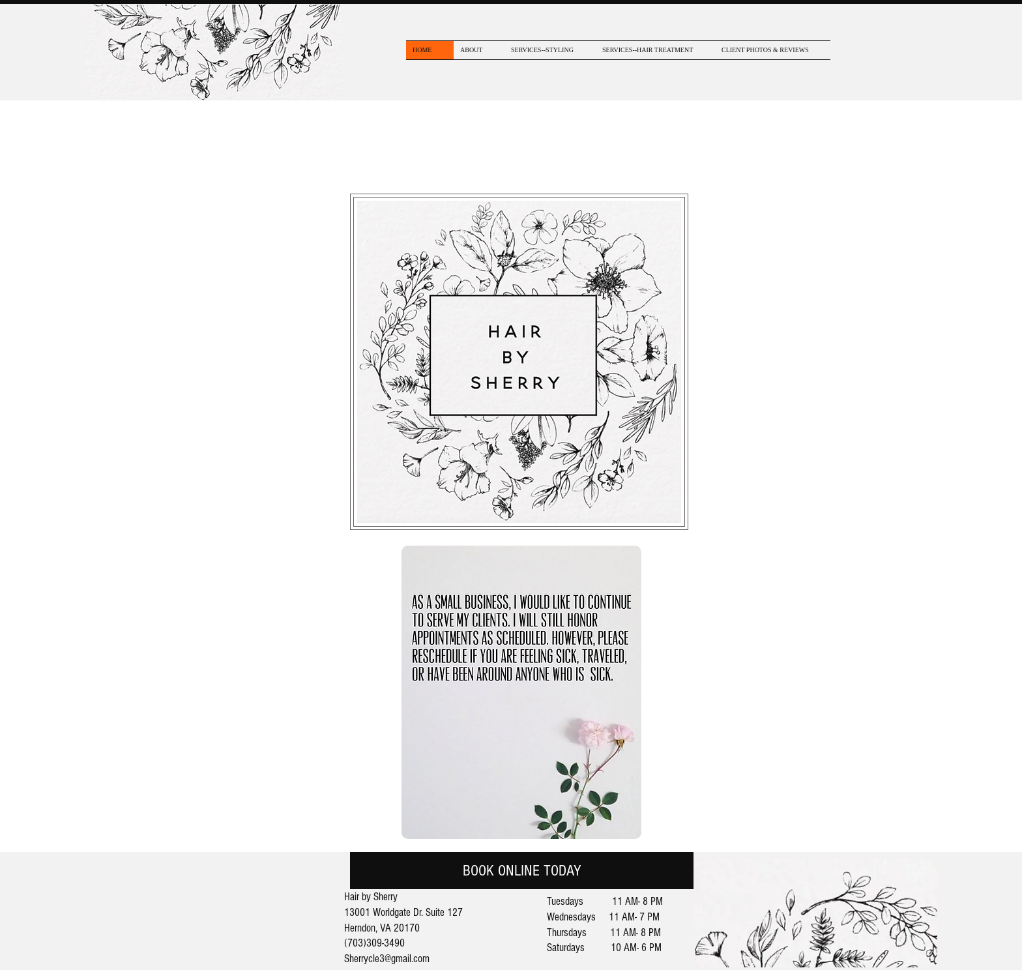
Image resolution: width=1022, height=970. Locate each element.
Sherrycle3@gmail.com (387, 958)
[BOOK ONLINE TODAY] (522, 870)
